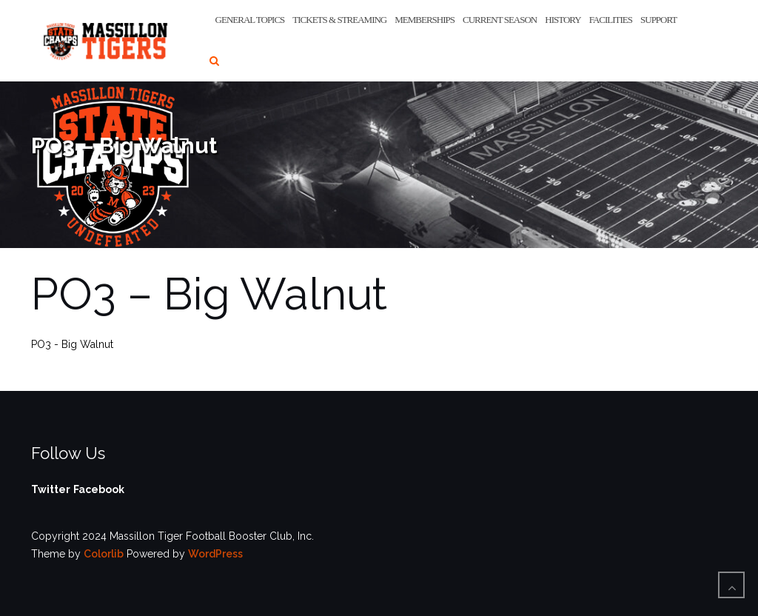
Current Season (500, 19)
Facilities (610, 19)
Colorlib (104, 554)
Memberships (425, 19)
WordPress (215, 554)
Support (658, 19)
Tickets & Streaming (339, 19)
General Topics (250, 19)
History (562, 19)
